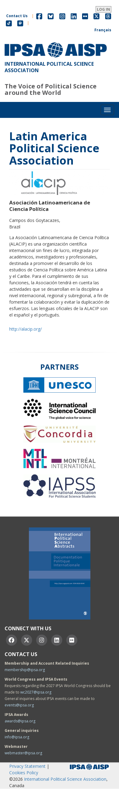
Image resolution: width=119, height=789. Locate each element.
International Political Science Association (65, 779)
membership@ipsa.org (25, 669)
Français (102, 30)
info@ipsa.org (17, 737)
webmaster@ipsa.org (23, 753)
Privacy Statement (27, 766)
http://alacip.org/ (25, 329)
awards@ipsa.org (20, 721)
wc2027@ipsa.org (35, 692)
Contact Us (17, 15)
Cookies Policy (23, 772)
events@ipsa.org (19, 705)
